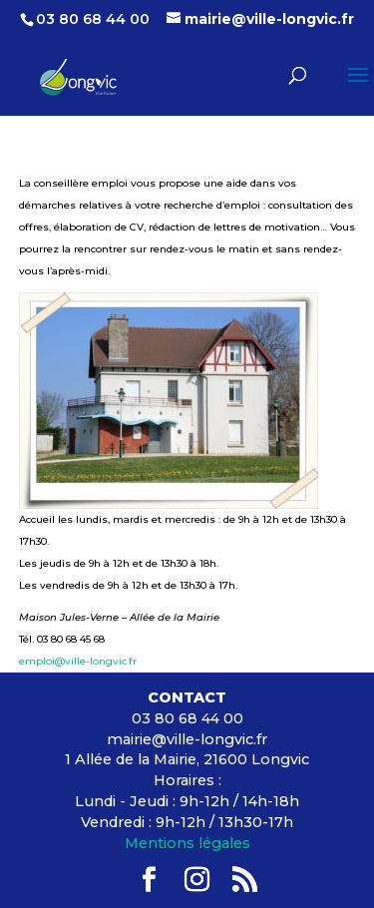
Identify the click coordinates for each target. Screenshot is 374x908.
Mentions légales (187, 843)
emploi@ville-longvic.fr (78, 661)
